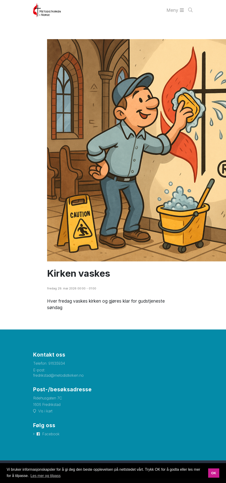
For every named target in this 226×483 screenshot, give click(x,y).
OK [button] (213, 473)
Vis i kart (45, 410)
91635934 (56, 363)
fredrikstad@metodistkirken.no (58, 375)
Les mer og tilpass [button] (46, 476)
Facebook (51, 433)
